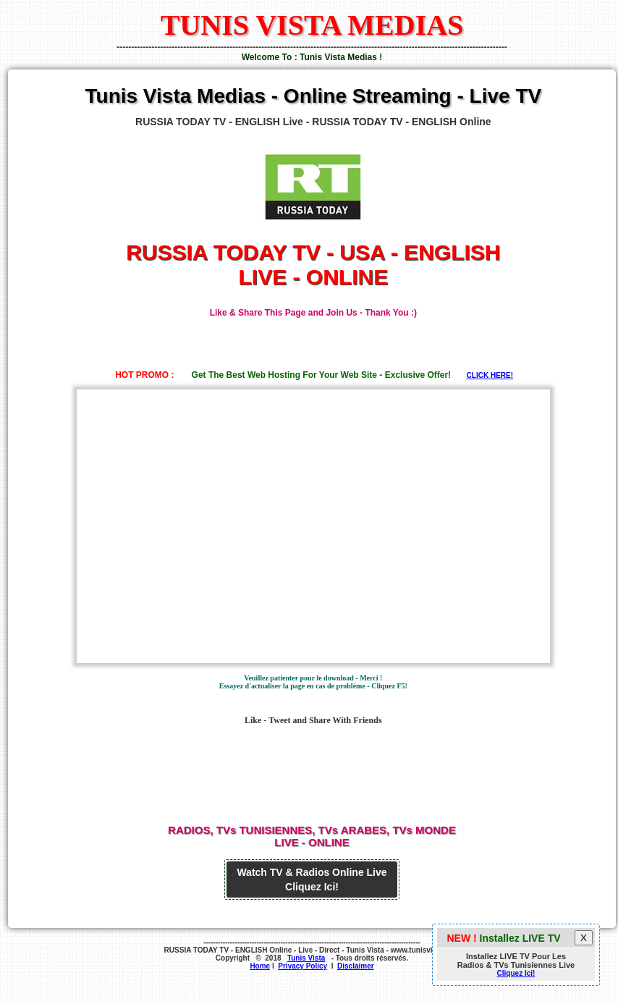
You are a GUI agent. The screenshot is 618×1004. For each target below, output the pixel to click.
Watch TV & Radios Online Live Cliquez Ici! (311, 879)
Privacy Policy (302, 966)
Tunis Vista (306, 958)
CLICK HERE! (490, 375)
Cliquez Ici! (516, 973)
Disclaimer (355, 966)
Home (260, 966)
